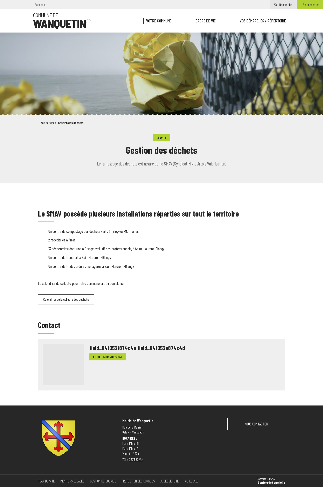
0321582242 (136, 459)
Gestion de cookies (103, 481)
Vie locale (191, 481)
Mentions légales (72, 481)
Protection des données (138, 481)
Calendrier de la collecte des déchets (68, 299)
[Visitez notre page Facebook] (39, 4)
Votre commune (158, 20)
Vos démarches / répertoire (262, 20)
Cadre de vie (204, 20)
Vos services (48, 123)
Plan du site (46, 481)
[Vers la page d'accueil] (61, 21)
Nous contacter (256, 424)
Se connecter (311, 4)
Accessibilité (169, 481)
